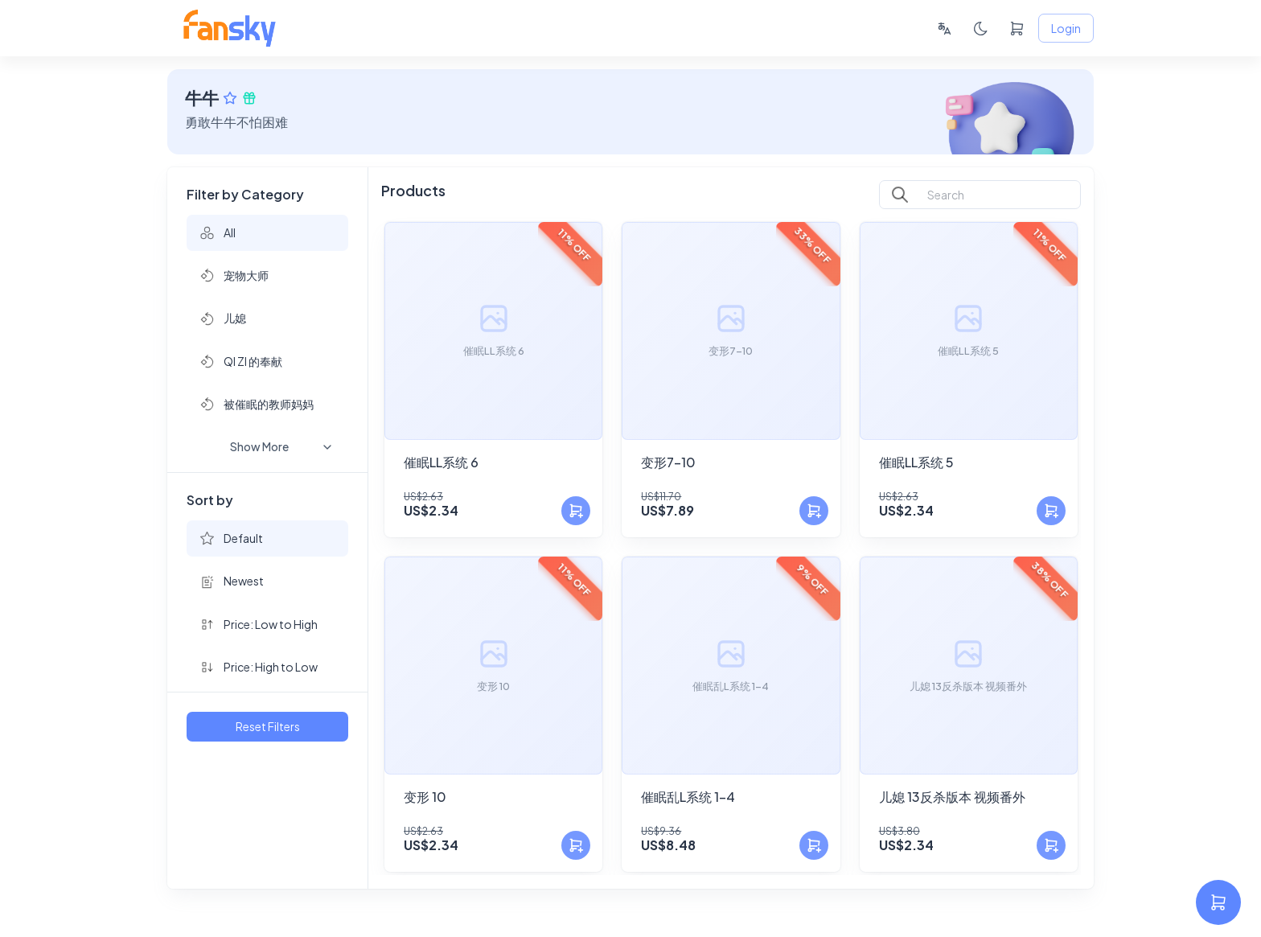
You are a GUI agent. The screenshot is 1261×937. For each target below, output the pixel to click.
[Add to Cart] (575, 510)
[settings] (1218, 902)
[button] (267, 233)
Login (1066, 28)
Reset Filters (267, 727)
